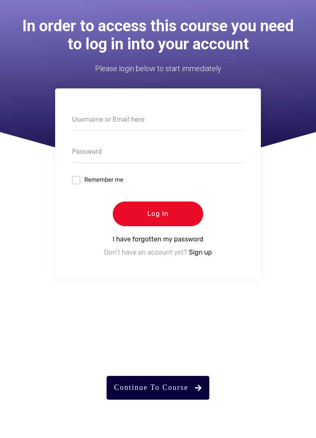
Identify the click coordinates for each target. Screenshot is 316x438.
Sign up (200, 252)
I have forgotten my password (158, 239)
